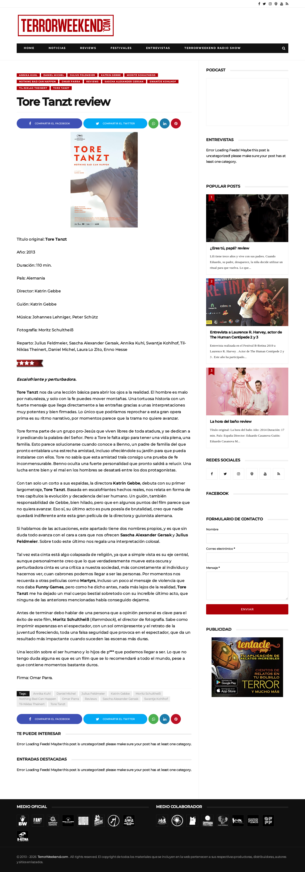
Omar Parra (71, 81)
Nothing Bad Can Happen (37, 81)
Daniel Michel (53, 75)
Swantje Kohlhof (163, 81)
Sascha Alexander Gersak (124, 81)
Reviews (88, 48)
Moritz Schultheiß (141, 75)
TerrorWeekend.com (53, 856)
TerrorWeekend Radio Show (212, 48)
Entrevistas (158, 48)
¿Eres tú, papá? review (229, 248)
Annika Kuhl (28, 75)
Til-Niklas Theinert (33, 88)
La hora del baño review (231, 421)
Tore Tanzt (61, 88)
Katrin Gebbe (111, 75)
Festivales (121, 48)
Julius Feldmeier (82, 75)
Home (29, 48)
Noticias (57, 48)
